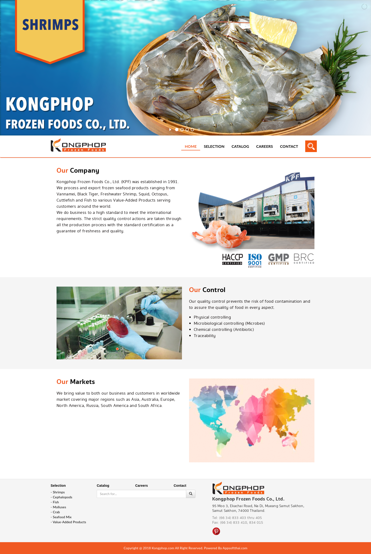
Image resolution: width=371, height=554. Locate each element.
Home (191, 146)
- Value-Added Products (68, 522)
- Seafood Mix (61, 517)
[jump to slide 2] (182, 129)
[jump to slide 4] (192, 129)
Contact (289, 146)
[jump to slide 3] (187, 129)
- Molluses (58, 507)
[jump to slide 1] (176, 129)
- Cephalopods (61, 497)
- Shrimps (58, 492)
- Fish (55, 502)
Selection (214, 146)
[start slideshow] (170, 129)
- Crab (55, 512)
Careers (264, 146)
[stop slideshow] (199, 129)
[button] (66, 327)
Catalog (240, 146)
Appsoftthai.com (235, 548)
